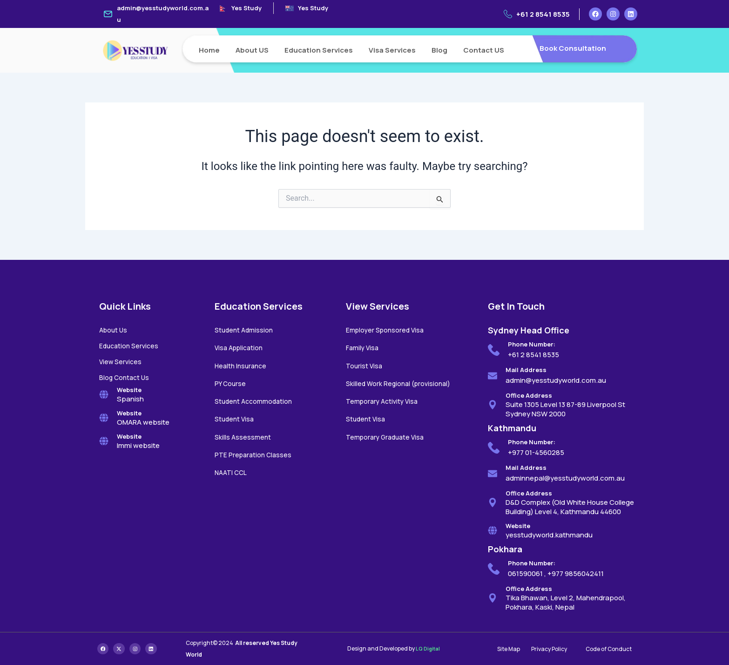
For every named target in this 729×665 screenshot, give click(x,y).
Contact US (483, 50)
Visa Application (241, 347)
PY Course (231, 382)
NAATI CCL (232, 469)
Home (209, 50)
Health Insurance (242, 365)
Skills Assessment (244, 434)
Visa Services (392, 50)
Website (129, 388)
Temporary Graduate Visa (388, 434)
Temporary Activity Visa (384, 399)
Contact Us (133, 376)
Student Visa (235, 416)
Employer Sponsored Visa (387, 330)
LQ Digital (429, 649)
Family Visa (363, 347)
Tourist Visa (365, 365)
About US (252, 50)
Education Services (318, 50)
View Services (121, 361)
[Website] (103, 392)
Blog (439, 50)
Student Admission (246, 330)
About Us (114, 330)
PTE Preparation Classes (255, 451)
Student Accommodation (256, 399)
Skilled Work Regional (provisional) (400, 382)
